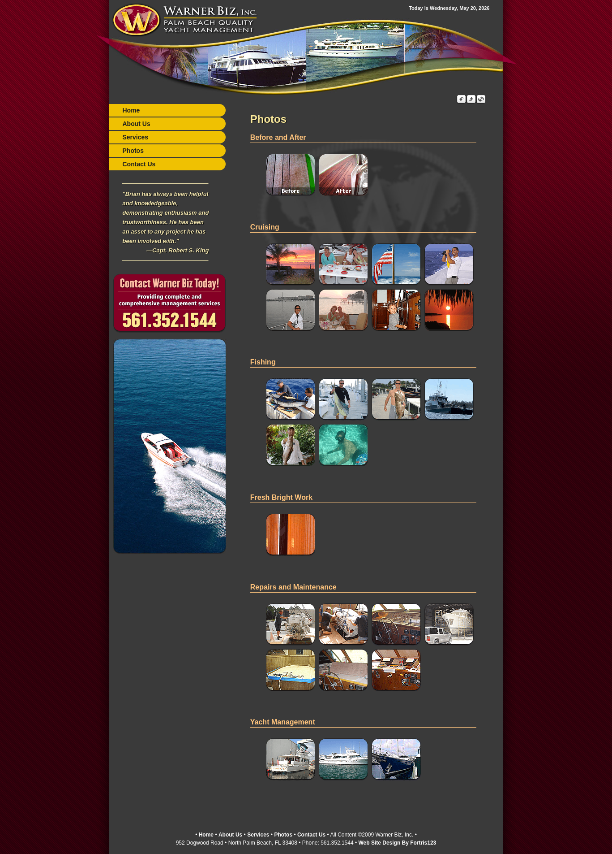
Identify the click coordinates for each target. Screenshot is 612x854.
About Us (136, 123)
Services (136, 137)
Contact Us (139, 164)
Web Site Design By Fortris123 (397, 842)
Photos (133, 150)
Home (131, 110)
